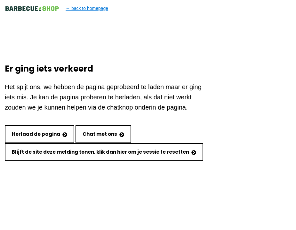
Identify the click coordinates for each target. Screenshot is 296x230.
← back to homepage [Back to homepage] (56, 8)
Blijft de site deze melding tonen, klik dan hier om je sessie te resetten (104, 152)
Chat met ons (103, 134)
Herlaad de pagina (39, 134)
